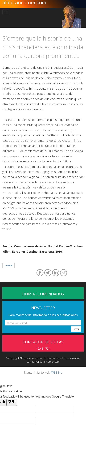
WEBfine (56, 372)
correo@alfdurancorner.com (43, 361)
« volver (8, 265)
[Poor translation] (12, 402)
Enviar (76, 328)
